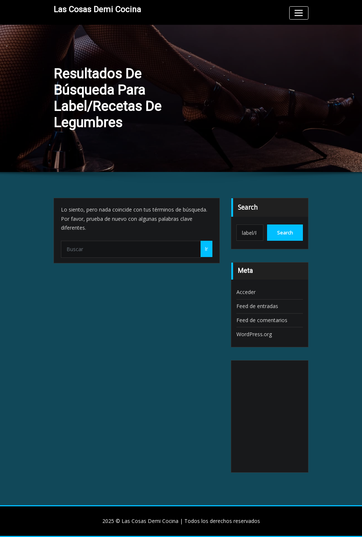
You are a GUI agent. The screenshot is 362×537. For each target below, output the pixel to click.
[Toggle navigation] (298, 12)
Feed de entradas (257, 306)
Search (248, 207)
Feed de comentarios (261, 320)
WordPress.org (254, 334)
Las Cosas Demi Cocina (97, 9)
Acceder (246, 291)
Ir (206, 248)
